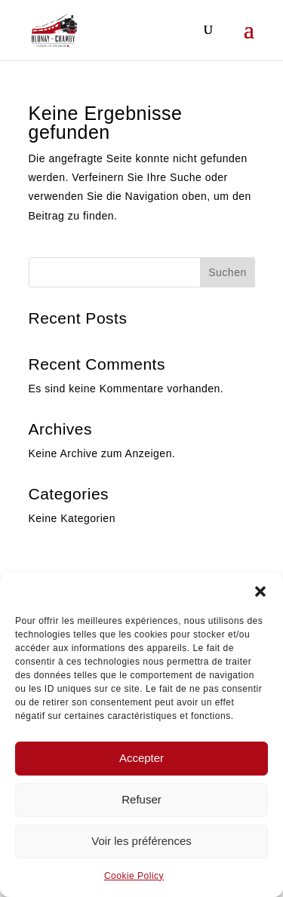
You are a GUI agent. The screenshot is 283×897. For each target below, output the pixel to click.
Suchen (227, 272)
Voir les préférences (141, 840)
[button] (260, 591)
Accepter (141, 757)
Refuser (141, 799)
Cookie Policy (134, 876)
